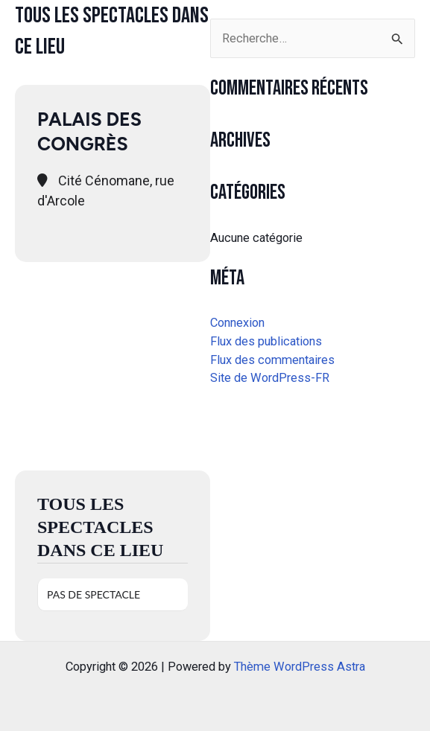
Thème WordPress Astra (299, 667)
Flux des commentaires (272, 360)
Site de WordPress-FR (269, 378)
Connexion (237, 323)
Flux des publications (266, 341)
